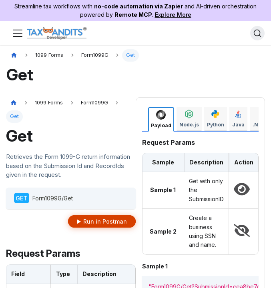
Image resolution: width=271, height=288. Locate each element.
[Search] (257, 33)
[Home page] (14, 55)
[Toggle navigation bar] (18, 33)
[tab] (161, 119)
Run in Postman (105, 221)
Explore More (173, 14)
